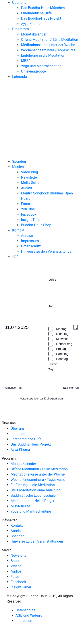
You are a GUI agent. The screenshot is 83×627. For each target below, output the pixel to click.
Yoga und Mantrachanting (41, 66)
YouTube (28, 209)
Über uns (19, 2)
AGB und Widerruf (29, 615)
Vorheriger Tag (13, 387)
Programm (20, 29)
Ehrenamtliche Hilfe (36, 13)
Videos (16, 566)
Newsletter (29, 177)
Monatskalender (33, 34)
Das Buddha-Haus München (43, 8)
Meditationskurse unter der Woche (48, 45)
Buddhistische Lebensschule (33, 495)
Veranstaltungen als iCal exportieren (41, 398)
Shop (15, 561)
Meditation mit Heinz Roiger (32, 501)
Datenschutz (31, 246)
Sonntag (62, 359)
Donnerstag (64, 344)
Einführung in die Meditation (43, 55)
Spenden (19, 161)
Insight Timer (31, 220)
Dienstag (62, 334)
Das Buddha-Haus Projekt (41, 18)
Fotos (25, 204)
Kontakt (18, 230)
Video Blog (29, 172)
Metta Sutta (30, 183)
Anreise (27, 235)
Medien (18, 167)
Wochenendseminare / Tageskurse (48, 50)
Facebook (28, 214)
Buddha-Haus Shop (36, 225)
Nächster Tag (71, 387)
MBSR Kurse (20, 506)
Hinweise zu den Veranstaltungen (47, 251)
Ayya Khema (31, 24)
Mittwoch (62, 339)
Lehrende (19, 77)
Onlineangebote (33, 71)
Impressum (30, 241)
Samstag (62, 354)
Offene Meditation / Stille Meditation (49, 39)
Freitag (61, 349)
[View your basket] (15, 257)
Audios (26, 188)
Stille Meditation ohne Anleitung (36, 490)
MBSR (26, 61)
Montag (61, 329)
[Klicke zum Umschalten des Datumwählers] (16, 327)
